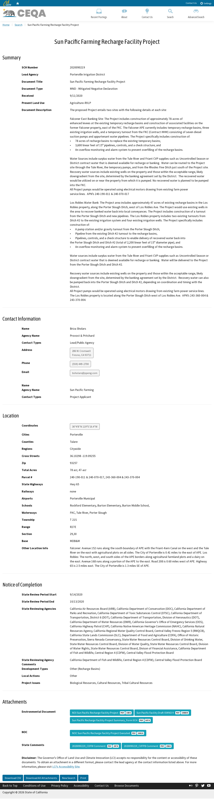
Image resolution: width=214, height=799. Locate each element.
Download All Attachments (41, 778)
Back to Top (10, 786)
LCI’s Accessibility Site (66, 767)
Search (170, 13)
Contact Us (191, 3)
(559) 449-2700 (80, 364)
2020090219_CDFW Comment (95, 746)
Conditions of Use (34, 786)
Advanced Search (196, 13)
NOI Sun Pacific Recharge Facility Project (102, 713)
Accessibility (81, 786)
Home (6, 25)
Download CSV (13, 778)
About (124, 13)
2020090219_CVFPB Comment (148, 746)
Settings (205, 3)
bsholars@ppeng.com (84, 373)
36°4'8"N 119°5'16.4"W (84, 427)
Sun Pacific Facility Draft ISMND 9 (163, 713)
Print (83, 778)
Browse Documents (126, 786)
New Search (68, 778)
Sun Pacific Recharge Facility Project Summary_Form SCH (111, 720)
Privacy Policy (59, 786)
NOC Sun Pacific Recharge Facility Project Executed (108, 733)
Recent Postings (98, 13)
